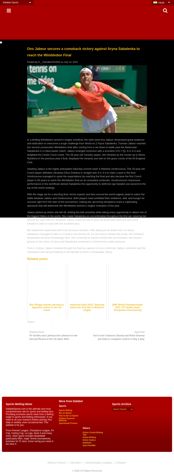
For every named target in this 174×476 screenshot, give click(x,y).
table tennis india (89, 325)
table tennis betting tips (66, 325)
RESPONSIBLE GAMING (99, 463)
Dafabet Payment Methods (67, 419)
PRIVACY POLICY (57, 463)
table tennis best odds (39, 325)
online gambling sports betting (101, 321)
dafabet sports (44, 321)
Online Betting (89, 437)
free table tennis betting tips (68, 321)
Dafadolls (87, 443)
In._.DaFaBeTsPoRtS (49, 62)
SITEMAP (121, 463)
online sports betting (131, 321)
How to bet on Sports (68, 416)
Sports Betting (65, 410)
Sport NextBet (89, 445)
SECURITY (76, 463)
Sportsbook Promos (68, 423)
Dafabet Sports (10, 2)
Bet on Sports (65, 413)
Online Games (89, 440)
